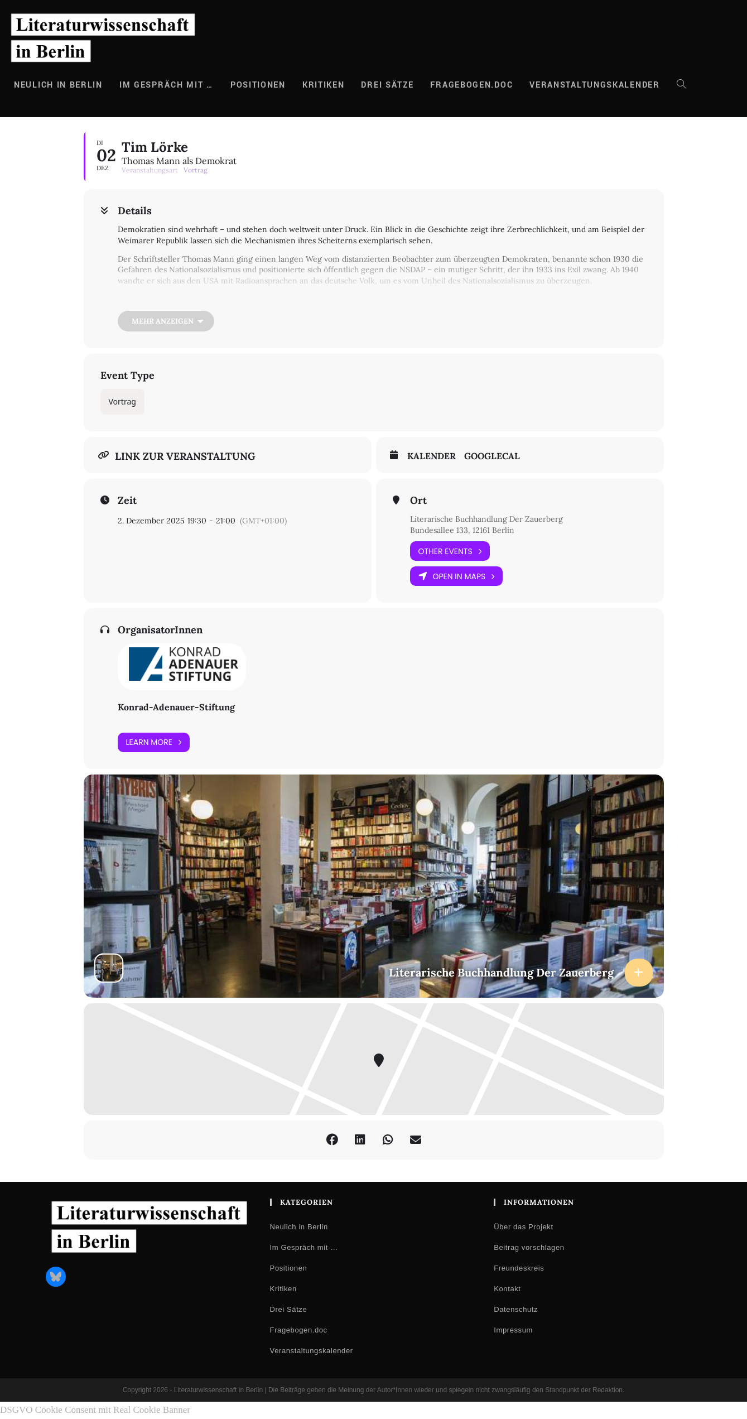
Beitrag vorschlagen (529, 1247)
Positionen (288, 1268)
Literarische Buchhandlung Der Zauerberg (486, 519)
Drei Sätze (288, 1309)
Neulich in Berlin (299, 1227)
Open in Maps (456, 576)
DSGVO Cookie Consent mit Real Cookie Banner (95, 1409)
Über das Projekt (523, 1227)
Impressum (513, 1330)
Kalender (431, 456)
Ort (418, 501)
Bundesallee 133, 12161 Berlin (462, 530)
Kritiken (283, 1289)
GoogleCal (492, 456)
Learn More (154, 742)
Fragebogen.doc (298, 1330)
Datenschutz (516, 1309)
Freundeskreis (519, 1268)
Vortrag (122, 401)
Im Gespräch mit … (304, 1247)
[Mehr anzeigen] (166, 321)
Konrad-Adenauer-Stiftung (176, 707)
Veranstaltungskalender (311, 1350)
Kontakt (507, 1289)
